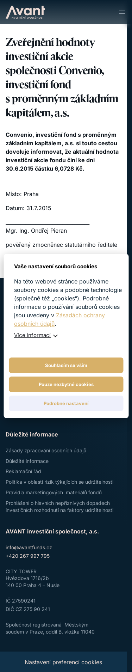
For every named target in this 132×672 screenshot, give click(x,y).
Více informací (32, 335)
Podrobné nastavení (66, 403)
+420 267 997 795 (28, 556)
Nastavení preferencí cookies (63, 662)
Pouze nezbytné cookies (66, 384)
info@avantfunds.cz (29, 547)
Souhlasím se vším (66, 365)
